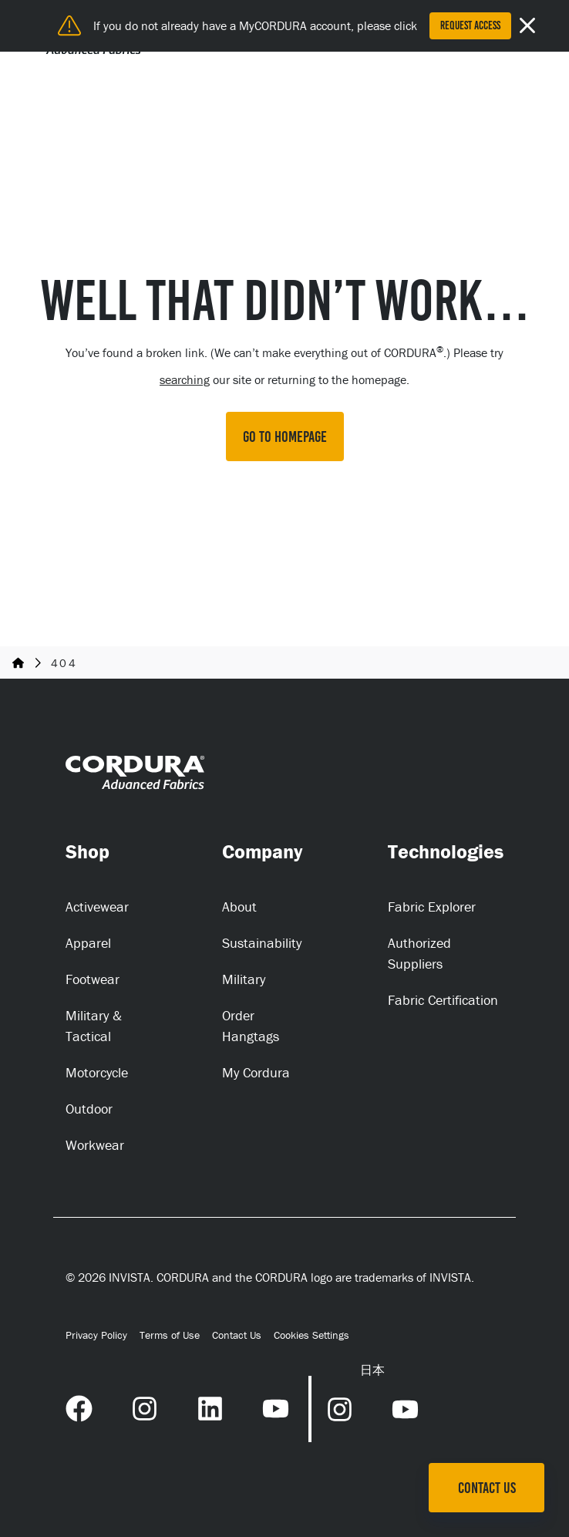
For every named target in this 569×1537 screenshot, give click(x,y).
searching (185, 379)
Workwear (95, 1145)
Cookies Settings (311, 1335)
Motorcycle (97, 1072)
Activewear (97, 906)
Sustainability (261, 943)
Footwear (93, 979)
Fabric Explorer (432, 906)
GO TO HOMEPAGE (285, 436)
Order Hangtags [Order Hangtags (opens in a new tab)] (250, 1025)
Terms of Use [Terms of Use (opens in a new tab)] (170, 1335)
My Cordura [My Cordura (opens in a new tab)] (256, 1072)
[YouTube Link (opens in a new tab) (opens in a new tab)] (275, 1406)
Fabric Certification (443, 1000)
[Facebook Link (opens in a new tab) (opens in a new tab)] (79, 1406)
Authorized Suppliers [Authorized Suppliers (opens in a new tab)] (419, 953)
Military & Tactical (94, 1025)
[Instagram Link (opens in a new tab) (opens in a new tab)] (144, 1406)
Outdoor (89, 1108)
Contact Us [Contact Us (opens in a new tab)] (236, 1335)
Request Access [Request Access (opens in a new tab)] (470, 25)
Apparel (88, 943)
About (239, 906)
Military (243, 979)
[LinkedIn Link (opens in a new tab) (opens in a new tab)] (210, 1406)
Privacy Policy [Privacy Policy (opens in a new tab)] (96, 1335)
